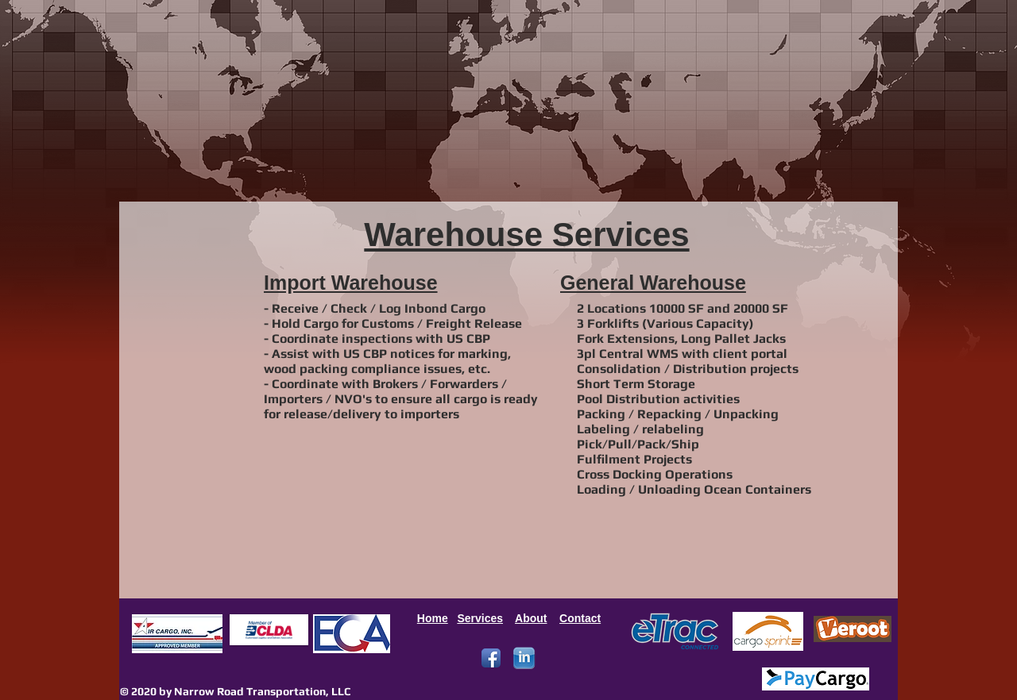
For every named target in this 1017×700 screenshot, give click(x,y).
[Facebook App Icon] (491, 657)
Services (480, 618)
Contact (580, 618)
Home (432, 618)
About (531, 618)
